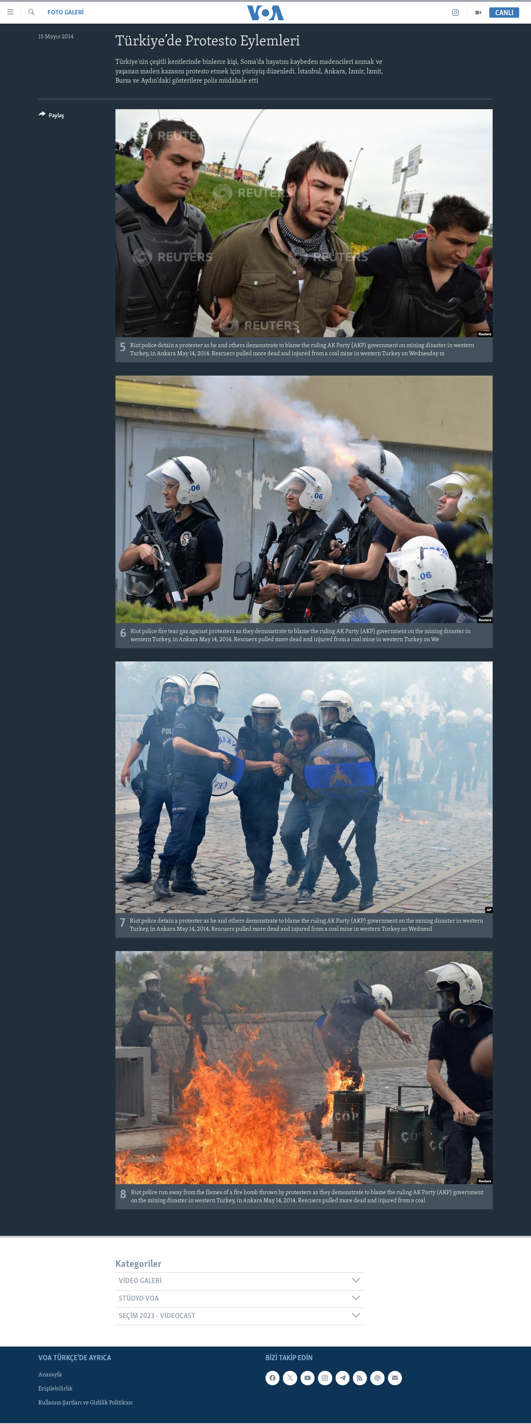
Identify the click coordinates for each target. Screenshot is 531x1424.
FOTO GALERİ (66, 12)
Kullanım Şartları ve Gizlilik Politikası (85, 1403)
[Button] (51, 116)
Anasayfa (50, 1375)
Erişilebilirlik (55, 1389)
